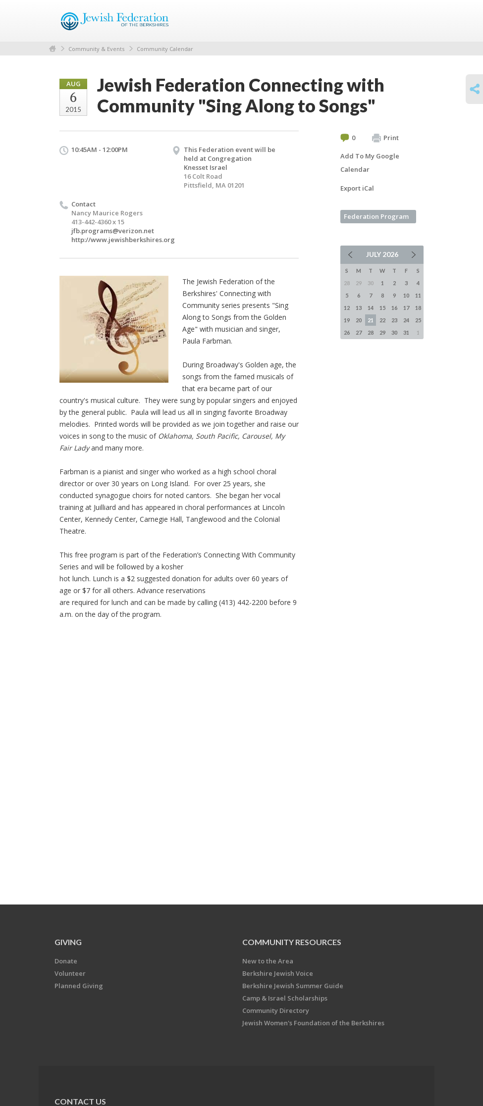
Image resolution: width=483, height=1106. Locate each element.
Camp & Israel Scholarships (284, 998)
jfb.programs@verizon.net (112, 230)
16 (394, 307)
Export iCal (357, 188)
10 (406, 295)
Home (52, 49)
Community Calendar (165, 48)
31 (406, 332)
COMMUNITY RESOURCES (291, 942)
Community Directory (275, 1010)
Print (385, 138)
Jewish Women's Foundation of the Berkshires (313, 1022)
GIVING (68, 942)
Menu (412, 21)
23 (394, 320)
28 (371, 332)
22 (382, 320)
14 (371, 307)
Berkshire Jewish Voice (277, 973)
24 (406, 320)
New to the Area (267, 960)
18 (418, 307)
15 (382, 307)
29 (382, 332)
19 (347, 320)
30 (394, 332)
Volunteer (70, 973)
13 (359, 307)
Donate (65, 960)
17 (406, 307)
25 (418, 320)
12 (347, 307)
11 (418, 295)
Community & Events (96, 48)
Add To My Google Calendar (369, 162)
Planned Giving (78, 985)
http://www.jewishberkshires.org (123, 239)
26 (347, 332)
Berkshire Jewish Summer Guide (292, 985)
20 (359, 320)
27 (359, 332)
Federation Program (376, 216)
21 (371, 320)
